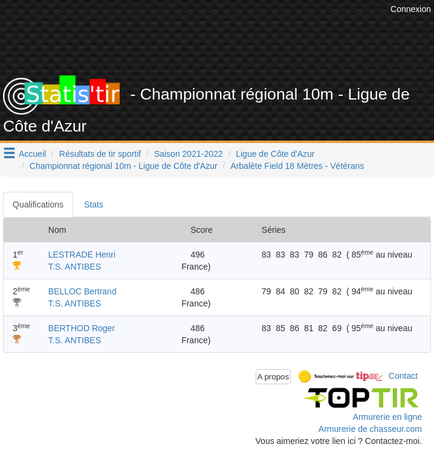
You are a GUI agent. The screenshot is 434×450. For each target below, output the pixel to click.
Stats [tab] (93, 204)
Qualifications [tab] (38, 204)
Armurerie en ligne (387, 417)
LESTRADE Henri (81, 254)
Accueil (32, 154)
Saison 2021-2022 (188, 154)
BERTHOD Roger (81, 328)
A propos (273, 376)
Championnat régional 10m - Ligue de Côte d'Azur (124, 166)
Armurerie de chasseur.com (370, 429)
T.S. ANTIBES (74, 266)
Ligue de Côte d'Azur (275, 154)
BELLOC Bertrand (82, 291)
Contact (403, 376)
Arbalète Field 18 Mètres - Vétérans (297, 166)
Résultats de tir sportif (100, 154)
